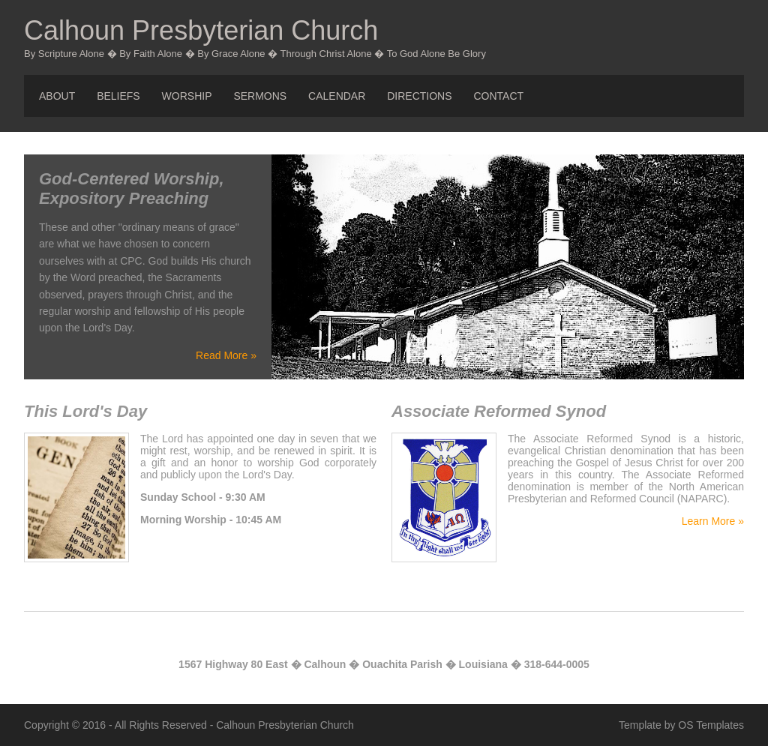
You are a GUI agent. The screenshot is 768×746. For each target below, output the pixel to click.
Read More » (226, 355)
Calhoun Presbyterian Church (201, 30)
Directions (419, 96)
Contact (498, 96)
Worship (187, 96)
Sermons (259, 96)
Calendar (336, 96)
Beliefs (118, 96)
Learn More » (713, 521)
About (57, 96)
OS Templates (711, 725)
